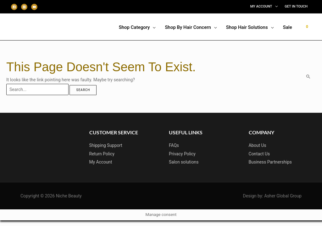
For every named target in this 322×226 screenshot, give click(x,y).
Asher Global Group (283, 195)
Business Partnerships (271, 161)
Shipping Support (106, 145)
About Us (258, 145)
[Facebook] (14, 7)
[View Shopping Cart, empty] (307, 26)
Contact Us (259, 153)
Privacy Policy (182, 153)
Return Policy (102, 153)
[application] (275, 6)
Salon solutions (184, 161)
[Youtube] (34, 7)
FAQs (174, 145)
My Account (101, 161)
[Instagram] (24, 7)
